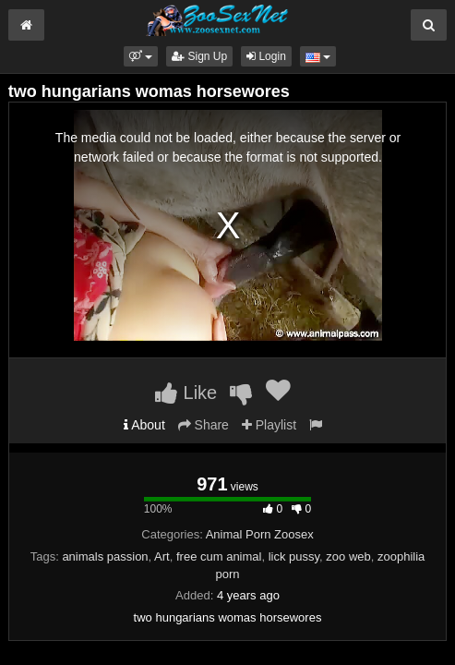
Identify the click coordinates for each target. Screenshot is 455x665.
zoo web (348, 556)
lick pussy (294, 556)
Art (162, 556)
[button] (141, 56)
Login (266, 56)
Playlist (269, 424)
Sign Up (199, 56)
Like (186, 392)
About (144, 424)
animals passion (105, 556)
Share (203, 424)
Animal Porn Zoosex (260, 534)
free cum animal (218, 556)
